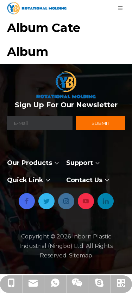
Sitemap (80, 255)
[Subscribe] (100, 123)
